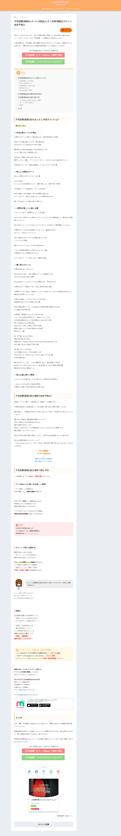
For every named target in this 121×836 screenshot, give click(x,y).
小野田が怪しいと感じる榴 (27, 85)
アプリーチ (45, 701)
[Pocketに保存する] (58, 772)
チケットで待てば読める (26, 102)
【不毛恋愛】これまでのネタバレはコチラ (43, 62)
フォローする (35, 803)
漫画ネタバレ (69, 816)
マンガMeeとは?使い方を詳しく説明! (30, 100)
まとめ (20, 108)
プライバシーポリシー (73, 8)
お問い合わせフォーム (48, 8)
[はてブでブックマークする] (43, 772)
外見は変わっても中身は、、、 (28, 81)
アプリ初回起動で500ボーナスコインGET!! (26, 694)
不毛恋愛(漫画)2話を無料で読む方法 (29, 97)
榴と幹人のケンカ (25, 88)
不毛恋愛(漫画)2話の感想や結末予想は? (30, 94)
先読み (21, 105)
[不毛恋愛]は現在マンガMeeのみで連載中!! (43, 50)
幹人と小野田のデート (26, 83)
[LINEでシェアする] (51, 772)
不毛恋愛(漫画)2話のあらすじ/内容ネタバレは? (32, 78)
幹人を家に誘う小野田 (26, 90)
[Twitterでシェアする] (29, 772)
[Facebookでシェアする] (36, 772)
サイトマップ (60, 8)
